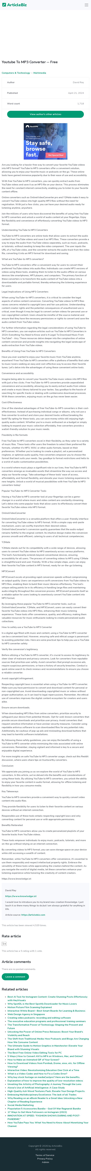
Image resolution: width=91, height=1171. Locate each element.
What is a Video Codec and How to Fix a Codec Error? (37, 1073)
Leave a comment (15, 976)
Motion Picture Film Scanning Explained (30, 1007)
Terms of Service (45, 1155)
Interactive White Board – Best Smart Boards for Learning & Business (46, 1010)
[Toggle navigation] (86, 5)
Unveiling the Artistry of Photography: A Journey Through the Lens (44, 1084)
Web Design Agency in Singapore (26, 1014)
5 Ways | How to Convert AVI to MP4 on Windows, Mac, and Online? (45, 1056)
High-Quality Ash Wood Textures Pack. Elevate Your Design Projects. (46, 1091)
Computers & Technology (16, 73)
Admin (45, 1162)
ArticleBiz (12, 5)
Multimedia (39, 73)
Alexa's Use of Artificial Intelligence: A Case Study (36, 1087)
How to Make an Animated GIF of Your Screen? (33, 1059)
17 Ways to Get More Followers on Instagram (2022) (37, 1112)
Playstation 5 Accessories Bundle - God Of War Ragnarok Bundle (44, 1108)
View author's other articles (45, 114)
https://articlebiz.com (33, 915)
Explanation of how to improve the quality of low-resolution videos (45, 1080)
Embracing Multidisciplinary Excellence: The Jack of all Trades (42, 1094)
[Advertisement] (45, 32)
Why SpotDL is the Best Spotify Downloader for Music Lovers (42, 1003)
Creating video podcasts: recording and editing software (39, 1017)
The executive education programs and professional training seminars (47, 1021)
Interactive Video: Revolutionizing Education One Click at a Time (43, 1070)
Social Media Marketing (21, 1105)
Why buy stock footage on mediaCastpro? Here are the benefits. (44, 1077)
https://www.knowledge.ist (21, 896)
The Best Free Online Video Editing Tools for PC (35, 1052)
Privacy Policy (45, 1158)
